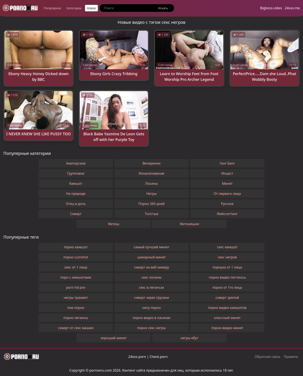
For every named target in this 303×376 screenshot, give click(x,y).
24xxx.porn (137, 356)
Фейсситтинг (227, 213)
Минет (227, 183)
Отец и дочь (76, 203)
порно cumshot (75, 257)
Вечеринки (151, 163)
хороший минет (113, 338)
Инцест (227, 173)
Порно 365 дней (151, 203)
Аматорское (75, 163)
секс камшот (227, 247)
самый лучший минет (151, 247)
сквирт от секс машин (75, 328)
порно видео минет (227, 328)
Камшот (75, 183)
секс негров (227, 257)
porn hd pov (75, 287)
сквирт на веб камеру (151, 267)
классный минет (227, 317)
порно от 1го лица (227, 287)
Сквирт (76, 213)
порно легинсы (75, 317)
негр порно (151, 307)
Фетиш (113, 224)
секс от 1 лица (75, 267)
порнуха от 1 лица (227, 267)
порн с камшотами (75, 277)
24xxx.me (292, 8)
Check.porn (159, 356)
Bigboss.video (271, 8)
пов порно (75, 307)
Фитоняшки (189, 224)
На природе (75, 193)
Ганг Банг (227, 163)
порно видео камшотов (227, 307)
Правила (291, 356)
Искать (163, 8)
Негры (151, 193)
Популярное (52, 8)
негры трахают (76, 297)
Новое (91, 8)
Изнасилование (151, 173)
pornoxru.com (100, 370)
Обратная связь (267, 356)
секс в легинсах (151, 287)
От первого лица (227, 193)
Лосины (151, 183)
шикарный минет (151, 257)
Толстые (151, 213)
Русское (227, 203)
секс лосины (151, 277)
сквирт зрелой (227, 297)
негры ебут (189, 338)
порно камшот (76, 247)
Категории (73, 8)
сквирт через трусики (151, 297)
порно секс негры (151, 328)
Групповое (75, 173)
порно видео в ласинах (151, 317)
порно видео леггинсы (227, 277)
